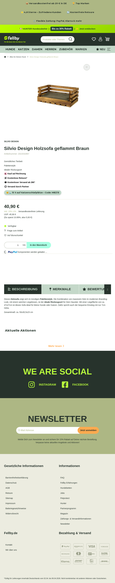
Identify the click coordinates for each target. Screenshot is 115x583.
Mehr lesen (56, 347)
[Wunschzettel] (94, 40)
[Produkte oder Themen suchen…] (54, 40)
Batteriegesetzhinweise (16, 510)
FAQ (62, 479)
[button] (100, 40)
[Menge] (12, 246)
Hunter (63, 504)
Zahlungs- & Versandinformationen (75, 520)
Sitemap (9, 499)
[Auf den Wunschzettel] (87, 68)
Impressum (10, 504)
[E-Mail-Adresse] (48, 431)
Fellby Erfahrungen (68, 484)
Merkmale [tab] (60, 290)
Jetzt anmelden (88, 431)
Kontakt (9, 546)
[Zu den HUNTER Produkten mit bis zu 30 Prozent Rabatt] (57, 29)
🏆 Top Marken (80, 3)
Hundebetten (66, 489)
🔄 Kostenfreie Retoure (80, 12)
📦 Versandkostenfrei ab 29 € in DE (46, 3)
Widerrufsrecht (12, 515)
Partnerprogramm (68, 510)
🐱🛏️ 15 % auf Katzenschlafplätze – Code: (35, 193)
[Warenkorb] (107, 40)
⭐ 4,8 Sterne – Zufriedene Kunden (41, 12)
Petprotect (65, 499)
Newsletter (65, 525)
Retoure (9, 494)
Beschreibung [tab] (22, 290)
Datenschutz (11, 484)
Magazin (64, 515)
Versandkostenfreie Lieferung (31, 213)
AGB (8, 489)
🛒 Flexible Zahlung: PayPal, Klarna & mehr (57, 21)
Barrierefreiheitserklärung (17, 479)
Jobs (62, 494)
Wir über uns (11, 551)
